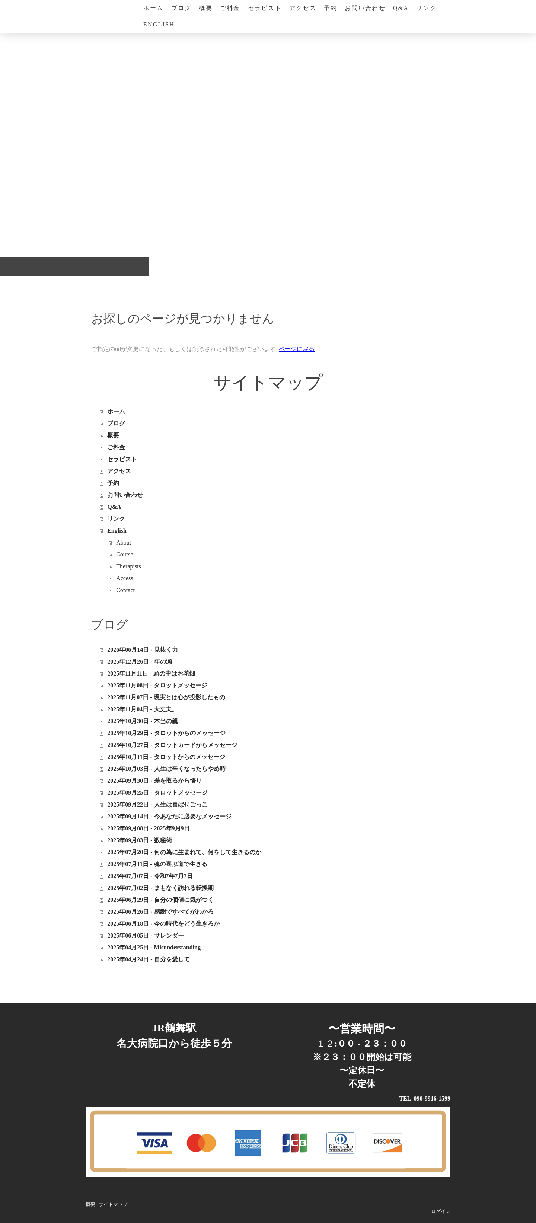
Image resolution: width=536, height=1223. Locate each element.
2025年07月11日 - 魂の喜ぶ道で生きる (157, 864)
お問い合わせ (365, 8)
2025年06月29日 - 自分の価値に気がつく (160, 900)
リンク (426, 8)
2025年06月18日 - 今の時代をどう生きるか (163, 923)
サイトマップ (113, 1204)
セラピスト (265, 8)
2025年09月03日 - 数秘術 (139, 840)
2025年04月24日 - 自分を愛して (148, 959)
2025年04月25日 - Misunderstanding (154, 947)
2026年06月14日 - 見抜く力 (142, 649)
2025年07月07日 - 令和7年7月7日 (149, 876)
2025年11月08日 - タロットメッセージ (157, 685)
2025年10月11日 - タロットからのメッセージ (166, 757)
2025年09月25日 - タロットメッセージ (157, 792)
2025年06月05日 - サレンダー (145, 935)
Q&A (401, 8)
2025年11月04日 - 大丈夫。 (142, 709)
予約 (330, 8)
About (123, 542)
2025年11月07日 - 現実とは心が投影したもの (166, 697)
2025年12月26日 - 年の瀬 (139, 661)
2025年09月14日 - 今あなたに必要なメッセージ (169, 816)
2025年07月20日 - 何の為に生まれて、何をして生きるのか (184, 852)
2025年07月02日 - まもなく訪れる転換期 (160, 888)
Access (124, 578)
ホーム (153, 8)
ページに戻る (297, 348)
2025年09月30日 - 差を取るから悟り (154, 780)
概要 (205, 8)
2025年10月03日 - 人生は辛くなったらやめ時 (166, 769)
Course (124, 554)
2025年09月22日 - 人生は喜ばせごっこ (157, 804)
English (159, 24)
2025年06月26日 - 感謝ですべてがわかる (160, 912)
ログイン (440, 1211)
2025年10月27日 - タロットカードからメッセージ (172, 745)
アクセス (302, 8)
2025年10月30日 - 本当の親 (142, 721)
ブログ (181, 8)
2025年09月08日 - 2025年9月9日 (148, 828)
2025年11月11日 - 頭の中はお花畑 (151, 673)
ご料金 (230, 8)
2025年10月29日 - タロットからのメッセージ (166, 733)
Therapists (128, 566)
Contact (125, 590)
